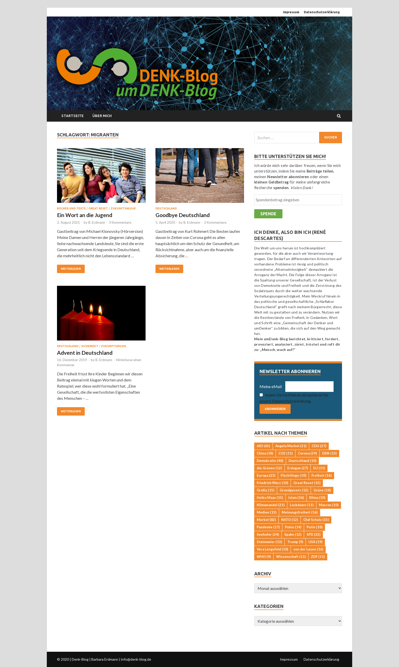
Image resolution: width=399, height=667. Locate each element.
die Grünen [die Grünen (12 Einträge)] (269, 468)
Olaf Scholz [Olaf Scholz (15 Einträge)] (316, 520)
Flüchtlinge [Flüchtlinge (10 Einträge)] (293, 475)
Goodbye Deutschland (182, 215)
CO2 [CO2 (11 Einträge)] (285, 453)
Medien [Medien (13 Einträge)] (266, 512)
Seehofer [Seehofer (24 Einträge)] (268, 534)
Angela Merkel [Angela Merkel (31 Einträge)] (290, 446)
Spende (268, 213)
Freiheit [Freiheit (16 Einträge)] (321, 475)
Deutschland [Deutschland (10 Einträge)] (302, 461)
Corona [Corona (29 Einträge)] (307, 453)
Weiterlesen (71, 268)
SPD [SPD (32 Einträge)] (313, 534)
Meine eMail (271, 386)
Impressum (291, 12)
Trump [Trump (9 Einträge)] (295, 542)
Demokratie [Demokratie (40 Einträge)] (270, 461)
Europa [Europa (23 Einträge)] (266, 475)
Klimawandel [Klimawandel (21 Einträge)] (270, 505)
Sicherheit (89, 346)
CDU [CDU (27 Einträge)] (319, 446)
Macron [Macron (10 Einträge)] (328, 505)
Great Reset (98, 208)
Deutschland (166, 208)
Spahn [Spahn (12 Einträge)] (292, 534)
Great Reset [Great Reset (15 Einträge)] (306, 483)
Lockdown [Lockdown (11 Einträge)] (302, 505)
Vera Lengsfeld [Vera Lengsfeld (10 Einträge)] (272, 549)
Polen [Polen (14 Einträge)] (293, 527)
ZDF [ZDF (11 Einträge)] (318, 557)
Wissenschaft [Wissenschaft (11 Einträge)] (291, 557)
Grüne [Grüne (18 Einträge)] (322, 490)
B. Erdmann (96, 222)
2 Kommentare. (215, 222)
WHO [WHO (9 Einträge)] (264, 557)
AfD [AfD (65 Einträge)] (263, 446)
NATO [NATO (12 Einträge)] (289, 520)
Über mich (102, 116)
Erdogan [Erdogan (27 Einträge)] (297, 468)
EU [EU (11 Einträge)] (319, 468)
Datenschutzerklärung (322, 12)
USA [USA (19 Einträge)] (315, 542)
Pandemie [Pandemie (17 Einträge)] (268, 527)
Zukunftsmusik (123, 208)
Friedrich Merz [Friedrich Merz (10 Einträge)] (272, 483)
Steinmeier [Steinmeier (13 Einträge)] (269, 542)
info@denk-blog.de (136, 659)
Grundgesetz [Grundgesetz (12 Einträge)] (294, 490)
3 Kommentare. (120, 222)
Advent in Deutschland (84, 352)
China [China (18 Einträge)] (265, 453)
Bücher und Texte (71, 208)
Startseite (72, 116)
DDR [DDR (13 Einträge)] (329, 453)
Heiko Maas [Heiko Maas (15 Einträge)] (270, 497)
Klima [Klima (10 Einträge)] (317, 497)
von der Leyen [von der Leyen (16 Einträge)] (308, 549)
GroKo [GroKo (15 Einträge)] (265, 490)
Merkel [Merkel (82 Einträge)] (266, 520)
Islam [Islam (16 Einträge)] (296, 497)
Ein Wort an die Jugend (84, 215)
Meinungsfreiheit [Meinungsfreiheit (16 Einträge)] (300, 512)
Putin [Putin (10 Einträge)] (314, 527)
